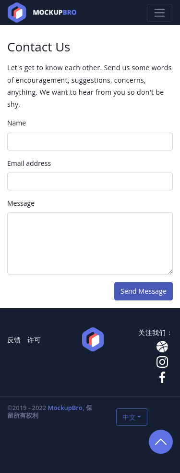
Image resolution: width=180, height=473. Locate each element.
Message (21, 203)
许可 (34, 339)
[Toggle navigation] (159, 13)
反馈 (14, 339)
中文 (129, 417)
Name (16, 122)
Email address (29, 163)
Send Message (143, 291)
